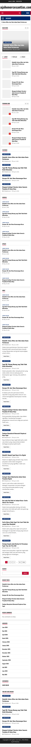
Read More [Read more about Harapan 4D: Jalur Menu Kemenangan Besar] (7, 402)
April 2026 (5, 635)
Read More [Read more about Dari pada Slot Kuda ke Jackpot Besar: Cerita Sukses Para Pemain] (7, 514)
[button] (2, 13)
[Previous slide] (26, 28)
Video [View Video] (25, 13)
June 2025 (4, 671)
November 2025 (6, 653)
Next (23, 562)
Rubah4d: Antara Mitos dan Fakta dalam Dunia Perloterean (6, 64)
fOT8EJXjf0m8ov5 (8, 49)
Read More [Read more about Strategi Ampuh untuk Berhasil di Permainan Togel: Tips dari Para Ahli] (7, 558)
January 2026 (5, 645)
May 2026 (4, 631)
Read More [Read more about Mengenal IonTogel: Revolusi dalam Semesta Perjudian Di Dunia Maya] (7, 425)
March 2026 (5, 638)
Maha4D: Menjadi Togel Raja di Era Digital (14, 455)
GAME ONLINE (7, 42)
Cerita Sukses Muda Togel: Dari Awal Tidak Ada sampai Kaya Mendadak (15, 523)
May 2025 (4, 674)
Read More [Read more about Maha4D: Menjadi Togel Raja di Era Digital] (7, 469)
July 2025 (4, 667)
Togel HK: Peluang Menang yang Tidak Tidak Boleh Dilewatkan (6, 74)
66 (19, 562)
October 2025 (5, 656)
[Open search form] (19, 13)
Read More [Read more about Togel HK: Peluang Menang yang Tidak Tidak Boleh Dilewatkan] (7, 380)
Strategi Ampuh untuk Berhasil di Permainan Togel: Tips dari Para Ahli (15, 545)
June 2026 (5, 627)
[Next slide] (28, 28)
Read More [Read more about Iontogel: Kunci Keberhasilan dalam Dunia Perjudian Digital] (7, 493)
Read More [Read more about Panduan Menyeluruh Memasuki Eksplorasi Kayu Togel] (7, 447)
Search (4, 569)
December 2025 (6, 649)
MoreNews (25, 740)
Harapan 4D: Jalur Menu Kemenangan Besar (6, 84)
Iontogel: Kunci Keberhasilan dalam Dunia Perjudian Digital (14, 478)
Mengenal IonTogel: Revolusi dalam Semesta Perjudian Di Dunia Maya (6, 94)
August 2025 (5, 664)
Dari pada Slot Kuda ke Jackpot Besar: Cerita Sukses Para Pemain (15, 501)
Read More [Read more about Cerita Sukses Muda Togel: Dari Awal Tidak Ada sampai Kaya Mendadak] (7, 536)
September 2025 (6, 660)
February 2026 (6, 642)
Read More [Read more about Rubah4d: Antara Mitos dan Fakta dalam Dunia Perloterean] (7, 356)
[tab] (6, 57)
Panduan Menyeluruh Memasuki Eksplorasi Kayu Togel (14, 434)
